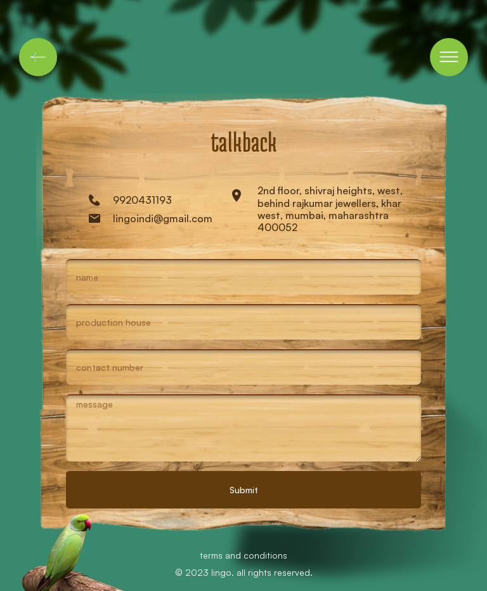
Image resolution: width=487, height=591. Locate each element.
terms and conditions (243, 555)
